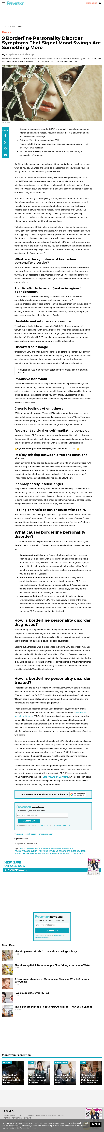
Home (4, 26)
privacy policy (44, 825)
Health (20, 26)
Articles (12, 26)
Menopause (61, 1062)
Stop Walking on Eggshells (55, 777)
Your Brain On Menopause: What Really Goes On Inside (64, 1079)
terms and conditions (61, 825)
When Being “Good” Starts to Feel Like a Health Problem (37, 1079)
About (31, 1116)
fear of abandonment (26, 851)
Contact (22, 1116)
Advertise (17, 1118)
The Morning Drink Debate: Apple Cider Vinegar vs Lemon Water (52, 965)
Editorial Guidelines (46, 1116)
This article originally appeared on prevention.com (33, 834)
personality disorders (71, 854)
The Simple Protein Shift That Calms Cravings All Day (45, 951)
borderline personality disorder (56, 849)
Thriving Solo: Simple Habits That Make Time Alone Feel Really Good (90, 1079)
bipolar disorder (29, 849)
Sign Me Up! (29, 821)
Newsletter (9, 1116)
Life (31, 1062)
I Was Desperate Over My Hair (31, 993)
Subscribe (91, 3)
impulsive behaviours (59, 851)
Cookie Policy (14, 1128)
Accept (96, 1124)
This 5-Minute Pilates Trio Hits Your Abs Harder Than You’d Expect (53, 1006)
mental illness (37, 854)
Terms (7, 1118)
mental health (22, 854)
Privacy (62, 1116)
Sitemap (27, 1118)
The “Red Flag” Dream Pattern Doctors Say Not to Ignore (12, 1079)
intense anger (78, 851)
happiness (43, 851)
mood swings (52, 854)
